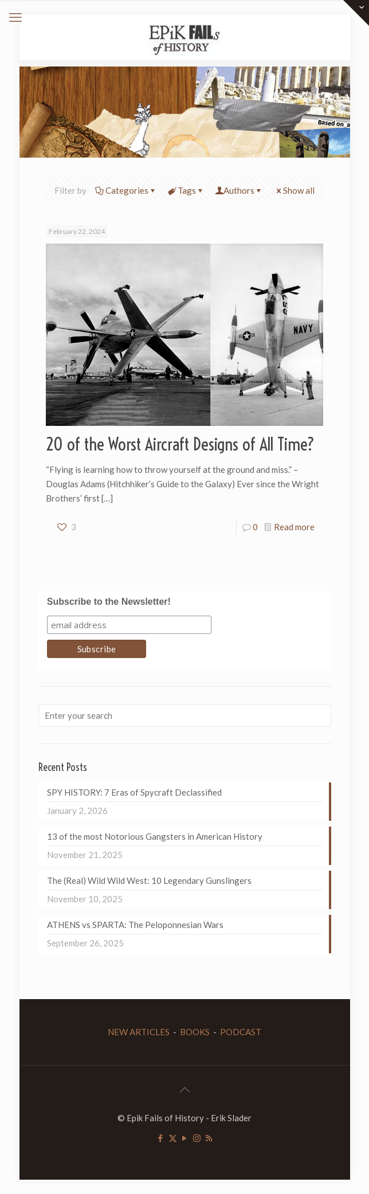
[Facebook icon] (160, 1138)
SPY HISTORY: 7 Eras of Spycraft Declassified (134, 792)
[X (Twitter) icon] (172, 1138)
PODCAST (240, 1032)
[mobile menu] (15, 17)
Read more (294, 527)
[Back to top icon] (184, 1089)
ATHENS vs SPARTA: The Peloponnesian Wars (135, 924)
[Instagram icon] (197, 1138)
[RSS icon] (209, 1138)
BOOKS (195, 1032)
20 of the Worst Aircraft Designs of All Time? (180, 444)
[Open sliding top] (356, 13)
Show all (294, 190)
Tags (186, 190)
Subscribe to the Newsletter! (109, 601)
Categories (126, 190)
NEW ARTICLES (139, 1032)
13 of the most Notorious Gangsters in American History (154, 836)
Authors (239, 190)
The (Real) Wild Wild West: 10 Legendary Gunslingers (149, 880)
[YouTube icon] (184, 1138)
